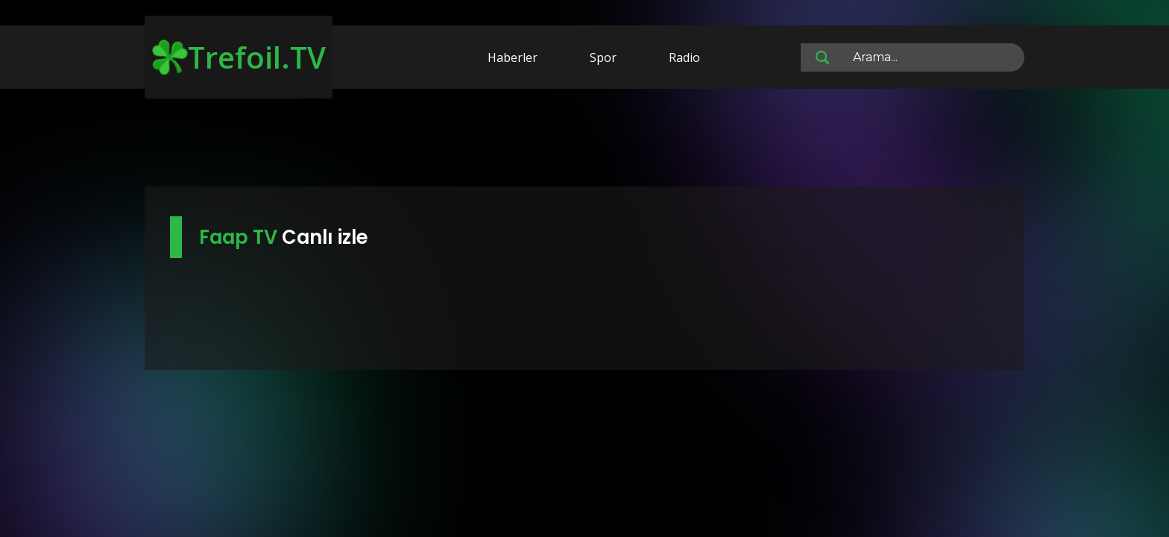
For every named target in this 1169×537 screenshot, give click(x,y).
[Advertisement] (584, 140)
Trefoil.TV (239, 57)
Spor (603, 57)
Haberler (513, 57)
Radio (684, 57)
